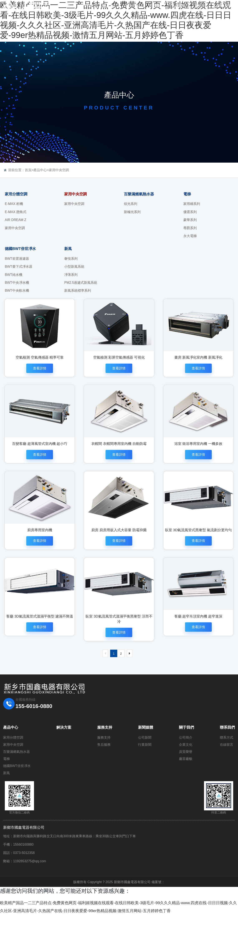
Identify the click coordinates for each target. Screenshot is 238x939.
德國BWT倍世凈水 (20, 249)
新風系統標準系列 (77, 290)
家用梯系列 (191, 204)
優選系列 (190, 212)
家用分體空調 (16, 194)
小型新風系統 (74, 266)
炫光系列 (130, 204)
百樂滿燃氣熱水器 (139, 194)
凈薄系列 (71, 274)
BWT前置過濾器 (17, 258)
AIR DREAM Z (15, 220)
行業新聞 (144, 761)
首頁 (28, 170)
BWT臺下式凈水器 (18, 266)
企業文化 (185, 761)
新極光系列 (132, 212)
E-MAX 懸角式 (15, 212)
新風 (68, 249)
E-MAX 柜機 (14, 204)
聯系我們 (227, 744)
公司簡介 (185, 754)
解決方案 (63, 744)
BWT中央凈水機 (17, 282)
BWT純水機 (13, 274)
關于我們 (186, 744)
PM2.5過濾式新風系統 (80, 282)
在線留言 (226, 761)
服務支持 (104, 744)
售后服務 (104, 761)
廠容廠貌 (185, 775)
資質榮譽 (185, 768)
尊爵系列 (190, 228)
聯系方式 (226, 754)
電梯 (187, 194)
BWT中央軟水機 (17, 290)
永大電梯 (190, 236)
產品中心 (40, 170)
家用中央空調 (59, 170)
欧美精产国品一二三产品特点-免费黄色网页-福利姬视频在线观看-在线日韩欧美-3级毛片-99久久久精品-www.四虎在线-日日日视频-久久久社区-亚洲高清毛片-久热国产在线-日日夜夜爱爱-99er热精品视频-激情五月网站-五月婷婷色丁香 (118, 927)
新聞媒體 (145, 744)
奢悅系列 (71, 258)
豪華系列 (190, 220)
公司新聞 (144, 754)
